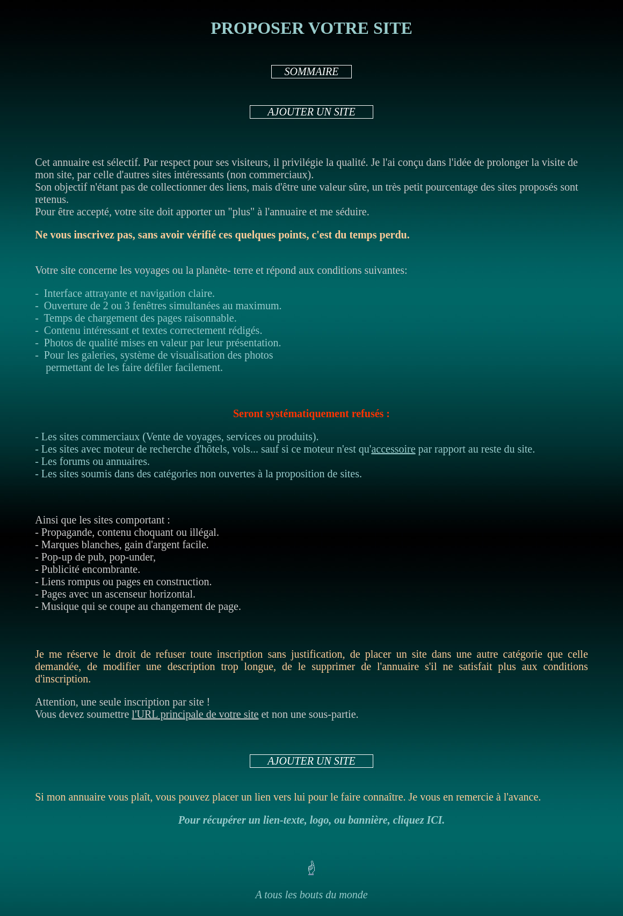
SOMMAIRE (311, 71)
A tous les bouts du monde (311, 894)
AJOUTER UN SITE (311, 112)
